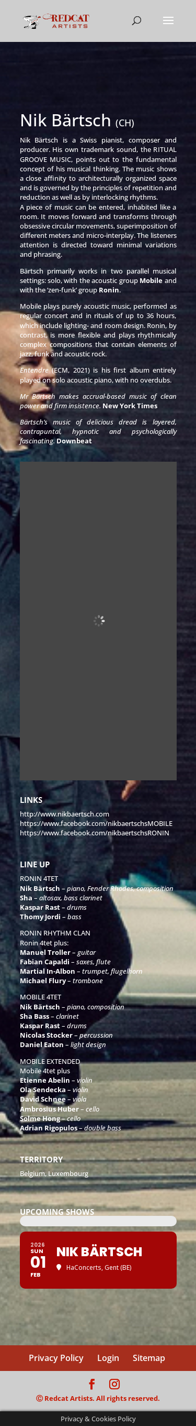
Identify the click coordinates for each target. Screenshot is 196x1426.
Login (108, 1358)
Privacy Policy (56, 1358)
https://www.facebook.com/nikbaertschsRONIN (94, 832)
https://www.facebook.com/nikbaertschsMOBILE (96, 823)
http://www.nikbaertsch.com (64, 814)
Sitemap (149, 1358)
